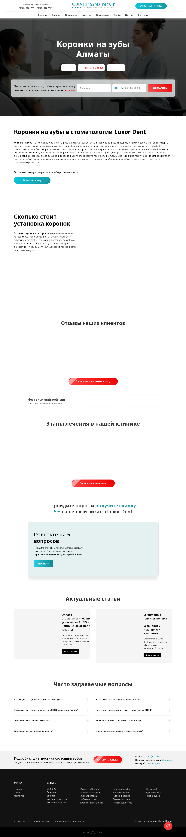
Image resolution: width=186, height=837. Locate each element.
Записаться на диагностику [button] (97, 381)
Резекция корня (121, 799)
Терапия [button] (56, 15)
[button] (151, 6)
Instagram (156, 763)
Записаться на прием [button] (97, 483)
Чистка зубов (153, 795)
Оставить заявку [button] (32, 180)
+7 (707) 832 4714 (157, 756)
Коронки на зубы (121, 788)
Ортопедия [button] (71, 15)
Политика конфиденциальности (70, 820)
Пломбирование (121, 795)
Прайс (117, 15)
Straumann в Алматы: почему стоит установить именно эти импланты (155, 624)
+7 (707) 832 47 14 (25, 8)
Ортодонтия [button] (102, 15)
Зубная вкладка (89, 795)
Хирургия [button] (86, 15)
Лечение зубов (121, 792)
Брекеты (51, 788)
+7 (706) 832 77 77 (43, 8)
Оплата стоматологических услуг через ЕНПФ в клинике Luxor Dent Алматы (76, 622)
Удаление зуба (153, 792)
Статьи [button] (129, 15)
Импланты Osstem (90, 788)
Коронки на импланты (91, 802)
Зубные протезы (88, 799)
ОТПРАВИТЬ (160, 88)
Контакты (143, 15)
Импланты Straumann (91, 792)
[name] (94, 88)
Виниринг (52, 792)
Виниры (51, 795)
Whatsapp (166, 759)
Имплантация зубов (57, 799)
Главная (42, 15)
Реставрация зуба (122, 802)
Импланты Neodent (56, 802)
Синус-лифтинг (154, 788)
